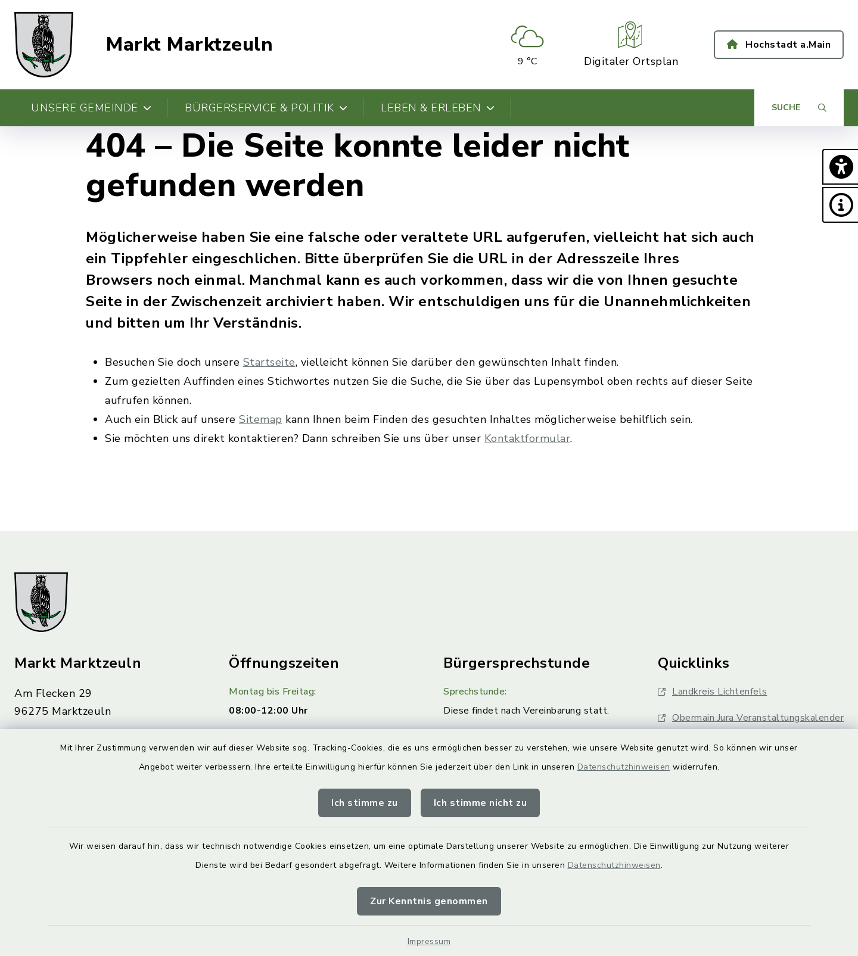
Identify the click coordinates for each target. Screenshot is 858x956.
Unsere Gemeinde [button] (91, 108)
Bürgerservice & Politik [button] (266, 108)
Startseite (269, 362)
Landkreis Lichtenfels (712, 691)
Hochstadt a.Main (779, 44)
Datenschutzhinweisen (623, 767)
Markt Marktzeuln (189, 44)
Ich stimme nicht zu (480, 802)
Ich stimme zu (364, 802)
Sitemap (260, 419)
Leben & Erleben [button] (438, 108)
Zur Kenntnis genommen (429, 901)
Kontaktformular (527, 438)
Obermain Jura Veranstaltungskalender (751, 717)
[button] (840, 167)
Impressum (429, 941)
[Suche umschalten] (799, 107)
